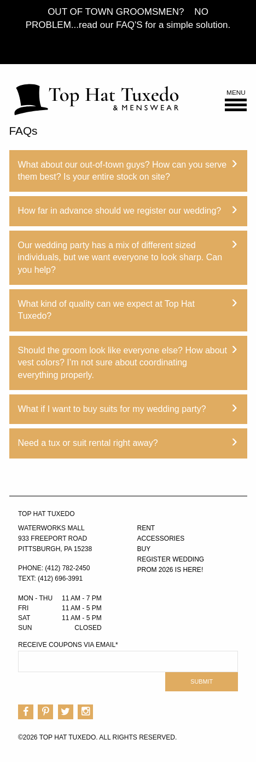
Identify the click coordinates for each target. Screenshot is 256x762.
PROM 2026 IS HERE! (170, 570)
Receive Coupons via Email (68, 645)
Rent (146, 528)
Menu (236, 100)
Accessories (161, 538)
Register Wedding (171, 559)
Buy (144, 549)
